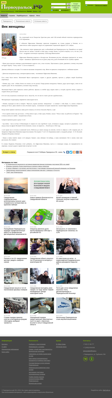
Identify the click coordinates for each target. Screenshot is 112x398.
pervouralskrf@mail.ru (89, 351)
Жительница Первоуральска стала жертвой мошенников (66, 318)
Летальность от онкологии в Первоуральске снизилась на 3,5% (67, 230)
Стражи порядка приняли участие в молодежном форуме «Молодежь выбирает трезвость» (15, 320)
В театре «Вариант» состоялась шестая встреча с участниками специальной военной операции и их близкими (40, 168)
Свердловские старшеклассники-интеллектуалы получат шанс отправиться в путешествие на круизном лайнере (15, 201)
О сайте (4, 347)
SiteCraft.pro (106, 390)
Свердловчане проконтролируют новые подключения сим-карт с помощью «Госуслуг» (33, 170)
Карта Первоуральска (7, 11)
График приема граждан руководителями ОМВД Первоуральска (36, 379)
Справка (12, 15)
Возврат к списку (9, 152)
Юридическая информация (10, 349)
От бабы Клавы (61, 344)
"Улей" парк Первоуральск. (14, 172)
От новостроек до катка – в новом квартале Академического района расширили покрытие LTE (68, 261)
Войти (4, 2)
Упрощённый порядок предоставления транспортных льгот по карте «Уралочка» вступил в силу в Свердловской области (41, 321)
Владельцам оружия (35, 383)
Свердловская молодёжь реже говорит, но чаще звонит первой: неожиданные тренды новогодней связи (42, 290)
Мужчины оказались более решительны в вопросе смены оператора (27, 166)
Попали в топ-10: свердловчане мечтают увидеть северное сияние (15, 260)
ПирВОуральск (22, 15)
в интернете (65, 10)
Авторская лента (61, 347)
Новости (4, 15)
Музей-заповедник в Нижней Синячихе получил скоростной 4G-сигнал (67, 199)
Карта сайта (5, 352)
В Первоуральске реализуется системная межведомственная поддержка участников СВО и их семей (37, 164)
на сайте (55, 10)
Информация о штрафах (36, 347)
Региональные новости (23, 21)
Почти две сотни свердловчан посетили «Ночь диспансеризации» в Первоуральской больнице (67, 290)
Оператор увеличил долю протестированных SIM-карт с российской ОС (41, 230)
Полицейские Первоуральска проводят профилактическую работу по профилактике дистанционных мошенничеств (15, 231)
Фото (38, 15)
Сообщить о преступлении (37, 344)
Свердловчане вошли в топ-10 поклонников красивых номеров (15, 289)
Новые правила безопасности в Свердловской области (41, 198)
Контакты (5, 344)
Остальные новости (40, 21)
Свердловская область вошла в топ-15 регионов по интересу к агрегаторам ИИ (41, 260)
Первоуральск (7, 21)
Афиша (31, 15)
